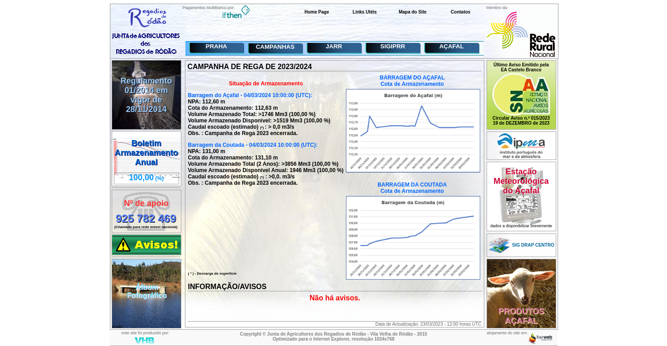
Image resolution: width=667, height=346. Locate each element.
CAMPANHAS (275, 46)
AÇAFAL (451, 46)
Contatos (460, 11)
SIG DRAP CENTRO (533, 245)
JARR (334, 46)
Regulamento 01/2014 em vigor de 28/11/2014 (146, 95)
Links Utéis (365, 11)
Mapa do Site (413, 11)
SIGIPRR (392, 46)
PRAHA (216, 46)
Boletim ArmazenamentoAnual (146, 153)
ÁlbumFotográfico (147, 291)
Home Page (316, 11)
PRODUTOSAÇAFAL (521, 316)
